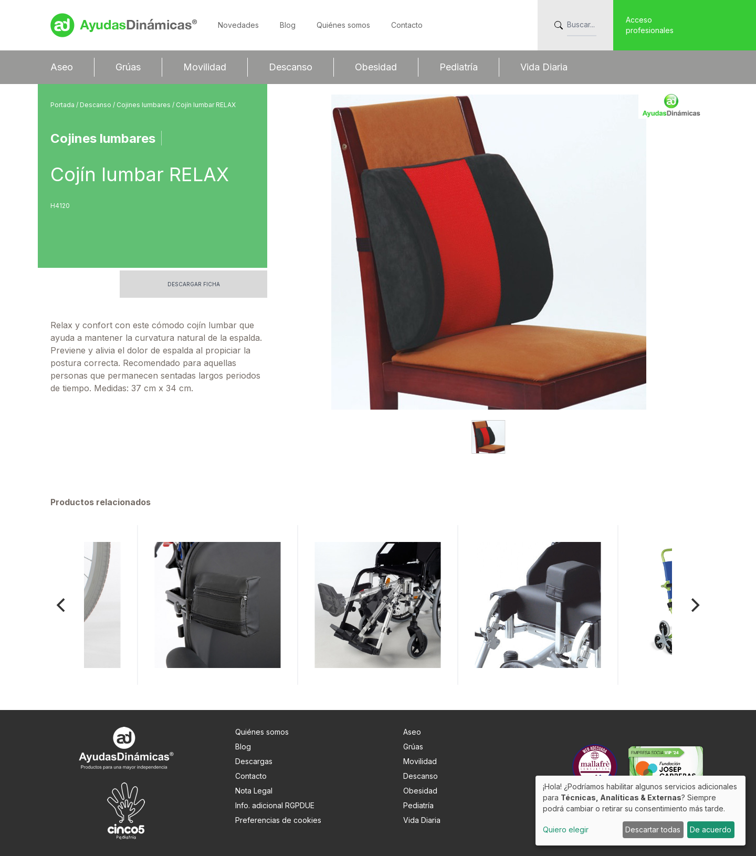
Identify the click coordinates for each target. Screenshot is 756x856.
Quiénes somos (343, 24)
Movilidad (204, 66)
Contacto (407, 24)
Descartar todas (652, 829)
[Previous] (62, 605)
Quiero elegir (566, 829)
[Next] (694, 605)
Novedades (238, 24)
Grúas (128, 66)
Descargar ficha (193, 284)
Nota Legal (253, 790)
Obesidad (376, 66)
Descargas (253, 761)
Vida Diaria (544, 66)
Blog (288, 24)
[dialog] (641, 810)
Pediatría (458, 66)
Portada (63, 105)
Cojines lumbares (144, 105)
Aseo (61, 66)
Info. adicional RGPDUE (274, 805)
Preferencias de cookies (278, 820)
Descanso (290, 66)
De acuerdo (710, 829)
